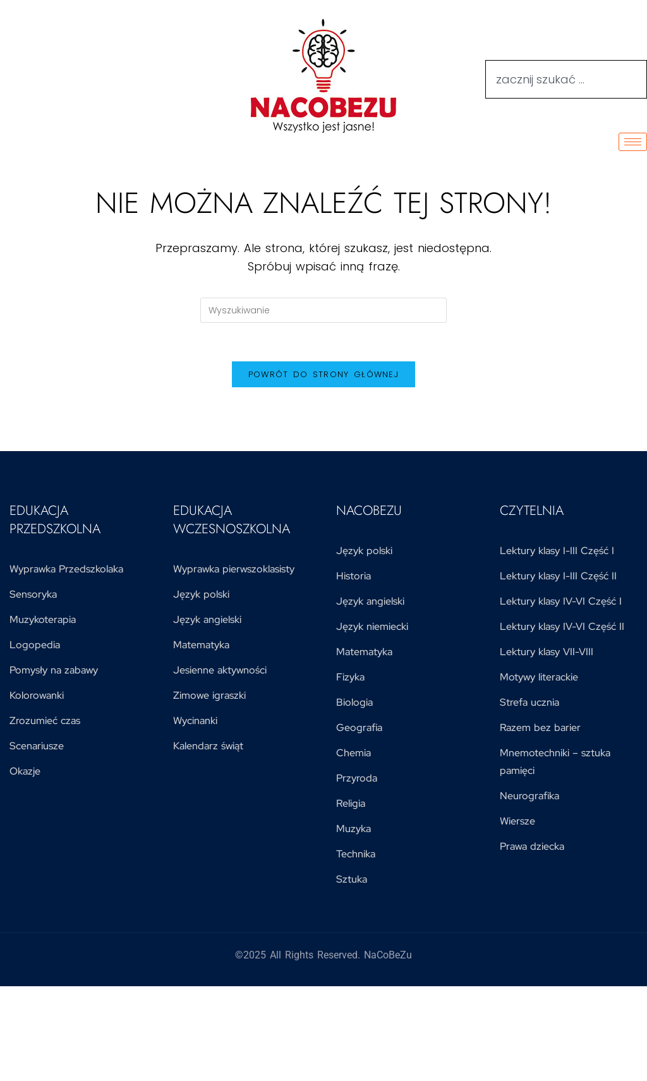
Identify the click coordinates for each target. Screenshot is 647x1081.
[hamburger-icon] (633, 142)
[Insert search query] (323, 310)
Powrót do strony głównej (323, 374)
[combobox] (566, 79)
